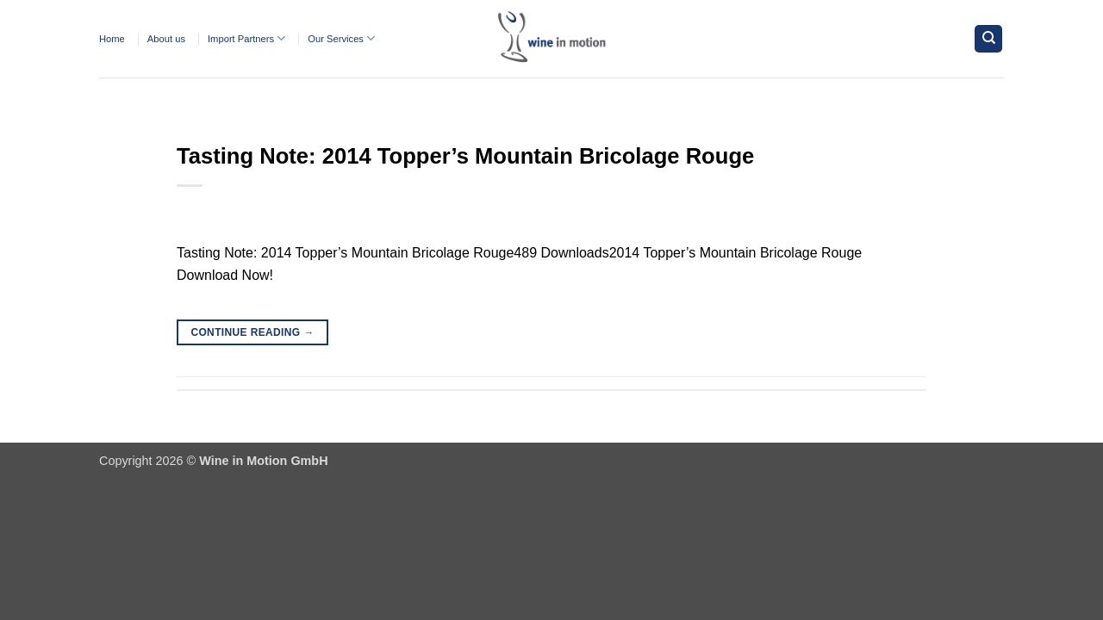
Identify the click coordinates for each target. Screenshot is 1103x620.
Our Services (341, 38)
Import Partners (246, 38)
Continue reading (252, 333)
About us (166, 39)
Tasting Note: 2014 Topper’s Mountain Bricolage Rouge (465, 156)
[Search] (988, 39)
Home (112, 39)
